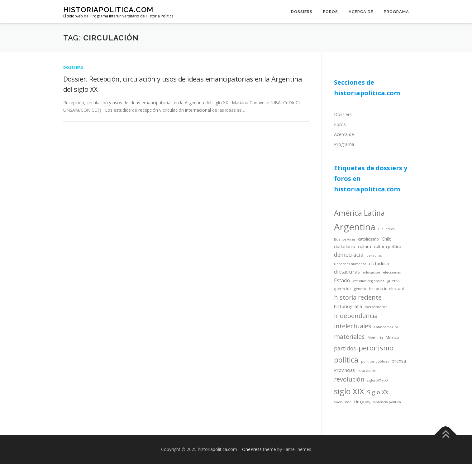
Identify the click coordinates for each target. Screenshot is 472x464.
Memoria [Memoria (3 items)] (375, 337)
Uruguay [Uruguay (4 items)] (362, 402)
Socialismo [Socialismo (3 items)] (342, 402)
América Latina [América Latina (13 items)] (359, 213)
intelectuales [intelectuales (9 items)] (352, 326)
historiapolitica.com (108, 9)
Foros (330, 11)
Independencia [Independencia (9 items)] (356, 316)
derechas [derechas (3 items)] (374, 255)
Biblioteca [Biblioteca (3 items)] (386, 229)
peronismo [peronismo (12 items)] (376, 348)
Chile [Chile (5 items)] (386, 239)
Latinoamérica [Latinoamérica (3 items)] (386, 327)
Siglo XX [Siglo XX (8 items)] (378, 392)
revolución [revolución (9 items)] (349, 379)
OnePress (252, 449)
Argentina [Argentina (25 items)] (354, 227)
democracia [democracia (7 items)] (349, 254)
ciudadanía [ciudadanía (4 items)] (344, 246)
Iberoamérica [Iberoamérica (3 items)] (376, 307)
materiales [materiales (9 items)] (349, 336)
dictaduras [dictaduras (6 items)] (347, 271)
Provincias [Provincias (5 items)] (344, 370)
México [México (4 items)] (392, 337)
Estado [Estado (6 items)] (342, 280)
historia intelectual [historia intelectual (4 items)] (386, 288)
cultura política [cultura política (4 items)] (387, 246)
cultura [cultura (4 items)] (364, 246)
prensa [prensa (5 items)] (399, 361)
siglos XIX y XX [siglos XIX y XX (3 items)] (377, 380)
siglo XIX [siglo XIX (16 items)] (349, 391)
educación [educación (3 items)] (371, 272)
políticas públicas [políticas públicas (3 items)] (375, 361)
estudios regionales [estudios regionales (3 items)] (368, 281)
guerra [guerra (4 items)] (393, 281)
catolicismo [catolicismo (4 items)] (368, 239)
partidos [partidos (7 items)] (345, 348)
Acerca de (361, 11)
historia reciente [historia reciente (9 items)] (358, 297)
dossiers (73, 67)
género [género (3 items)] (360, 289)
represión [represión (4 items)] (367, 370)
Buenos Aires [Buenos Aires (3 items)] (344, 239)
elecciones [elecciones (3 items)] (392, 272)
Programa (396, 11)
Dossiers (301, 11)
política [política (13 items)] (346, 360)
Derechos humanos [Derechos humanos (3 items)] (350, 264)
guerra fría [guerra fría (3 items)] (342, 289)
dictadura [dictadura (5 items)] (379, 263)
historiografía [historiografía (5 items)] (348, 306)
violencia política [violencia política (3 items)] (387, 402)
